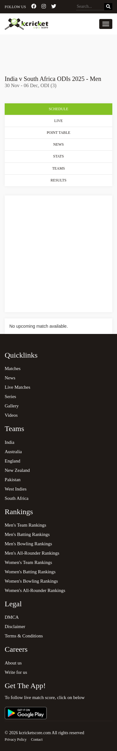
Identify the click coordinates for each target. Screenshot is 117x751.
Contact (36, 739)
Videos (11, 415)
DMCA (12, 617)
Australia (13, 451)
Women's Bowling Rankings (31, 581)
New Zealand (17, 470)
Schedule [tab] (58, 109)
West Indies (16, 488)
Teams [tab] (58, 168)
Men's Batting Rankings (27, 534)
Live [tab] (58, 121)
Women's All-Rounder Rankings (35, 590)
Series (10, 396)
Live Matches (17, 387)
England (12, 460)
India (9, 442)
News (10, 377)
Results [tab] (58, 180)
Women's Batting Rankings (30, 571)
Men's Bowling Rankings (28, 543)
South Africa (16, 498)
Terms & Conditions (24, 635)
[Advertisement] (58, 52)
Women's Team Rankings (28, 562)
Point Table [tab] (59, 132)
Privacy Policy (16, 739)
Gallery (12, 405)
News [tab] (58, 144)
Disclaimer (15, 626)
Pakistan (13, 479)
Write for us (16, 672)
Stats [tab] (58, 156)
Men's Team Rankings (25, 525)
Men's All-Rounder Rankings (32, 553)
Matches (13, 368)
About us (13, 662)
